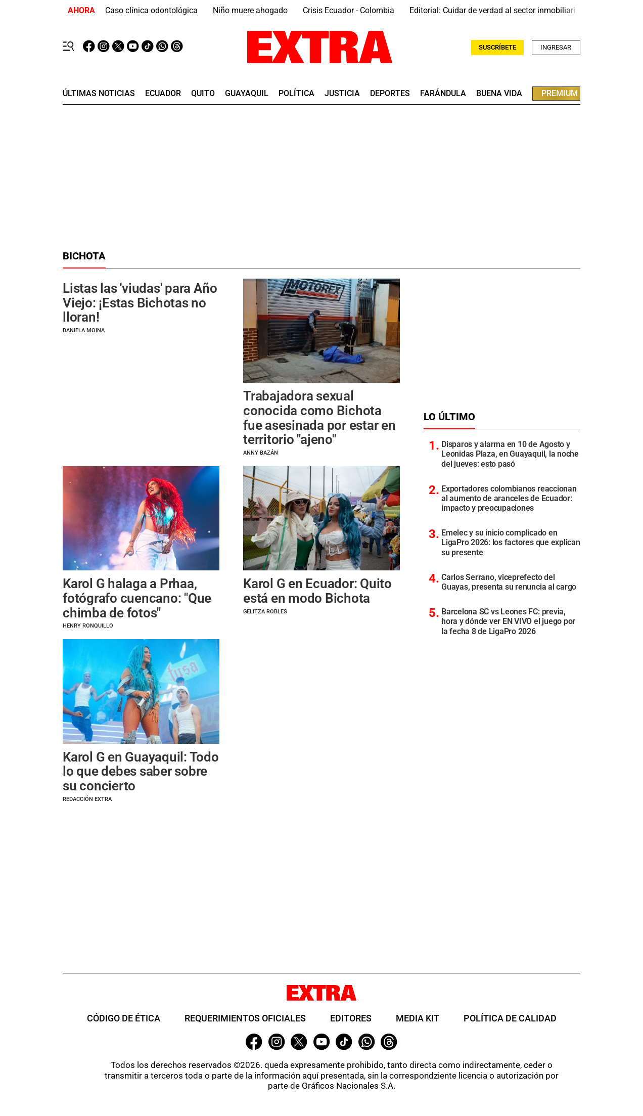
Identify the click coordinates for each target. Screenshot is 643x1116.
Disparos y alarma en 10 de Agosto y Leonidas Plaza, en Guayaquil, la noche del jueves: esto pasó (510, 453)
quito (203, 93)
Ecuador (163, 93)
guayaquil (246, 93)
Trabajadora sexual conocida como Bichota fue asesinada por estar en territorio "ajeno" (319, 417)
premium (559, 93)
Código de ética (123, 1018)
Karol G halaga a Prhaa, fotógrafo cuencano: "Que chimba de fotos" (137, 598)
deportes (390, 93)
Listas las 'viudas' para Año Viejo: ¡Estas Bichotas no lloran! (140, 303)
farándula (443, 93)
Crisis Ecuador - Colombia (348, 10)
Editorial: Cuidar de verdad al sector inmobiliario (494, 10)
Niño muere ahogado (250, 10)
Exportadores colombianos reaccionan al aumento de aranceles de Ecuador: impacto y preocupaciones (509, 498)
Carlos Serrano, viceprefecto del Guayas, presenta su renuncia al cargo (508, 582)
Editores (351, 1018)
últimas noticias (99, 93)
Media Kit (417, 1018)
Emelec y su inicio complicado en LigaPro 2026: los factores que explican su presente (510, 542)
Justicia (342, 93)
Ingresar (555, 47)
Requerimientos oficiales (245, 1018)
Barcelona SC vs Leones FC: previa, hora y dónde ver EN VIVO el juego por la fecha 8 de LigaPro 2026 (508, 621)
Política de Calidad (510, 1018)
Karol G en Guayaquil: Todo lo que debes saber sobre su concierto (141, 771)
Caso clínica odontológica (151, 10)
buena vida (499, 93)
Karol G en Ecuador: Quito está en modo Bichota (317, 591)
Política (296, 93)
